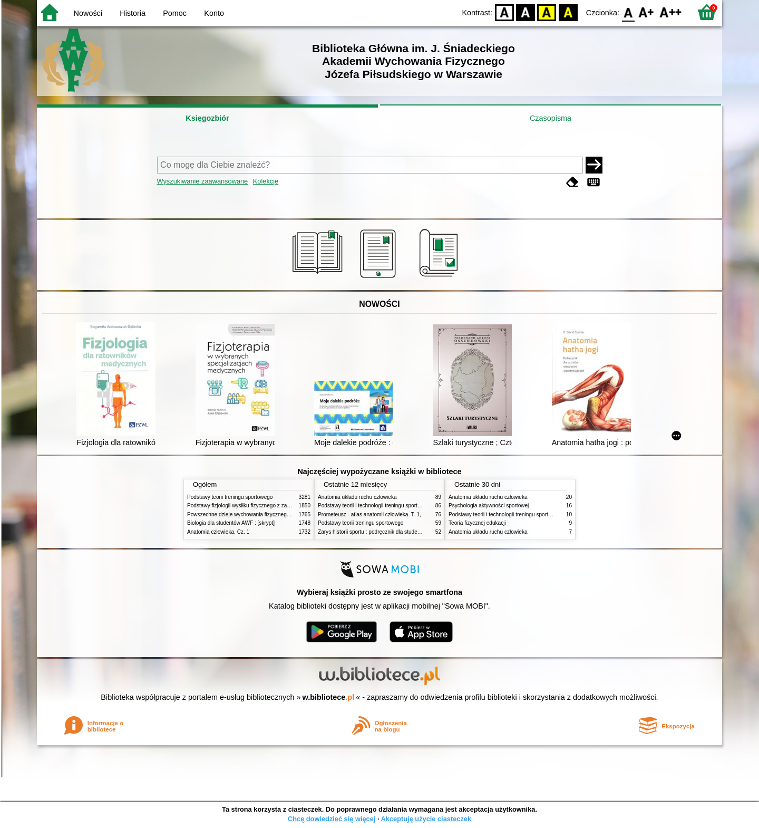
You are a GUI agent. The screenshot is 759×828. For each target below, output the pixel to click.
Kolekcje (265, 181)
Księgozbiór (207, 118)
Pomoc (175, 13)
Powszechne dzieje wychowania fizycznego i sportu (247, 514)
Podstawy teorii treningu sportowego (230, 497)
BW (525, 11)
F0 (628, 11)
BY (567, 11)
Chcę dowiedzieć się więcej (331, 819)
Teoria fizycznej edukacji (477, 523)
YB (546, 11)
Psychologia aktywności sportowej (489, 505)
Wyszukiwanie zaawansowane (202, 181)
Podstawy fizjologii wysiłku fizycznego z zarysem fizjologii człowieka (266, 505)
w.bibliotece (329, 697)
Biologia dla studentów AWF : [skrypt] (231, 523)
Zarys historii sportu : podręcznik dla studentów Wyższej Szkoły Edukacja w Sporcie (416, 532)
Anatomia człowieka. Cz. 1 (218, 532)
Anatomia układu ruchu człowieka (357, 497)
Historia (132, 13)
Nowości (88, 13)
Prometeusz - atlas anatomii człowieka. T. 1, (369, 514)
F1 (646, 11)
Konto (214, 13)
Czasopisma (550, 118)
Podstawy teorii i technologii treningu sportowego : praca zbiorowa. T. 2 (401, 505)
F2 (671, 11)
